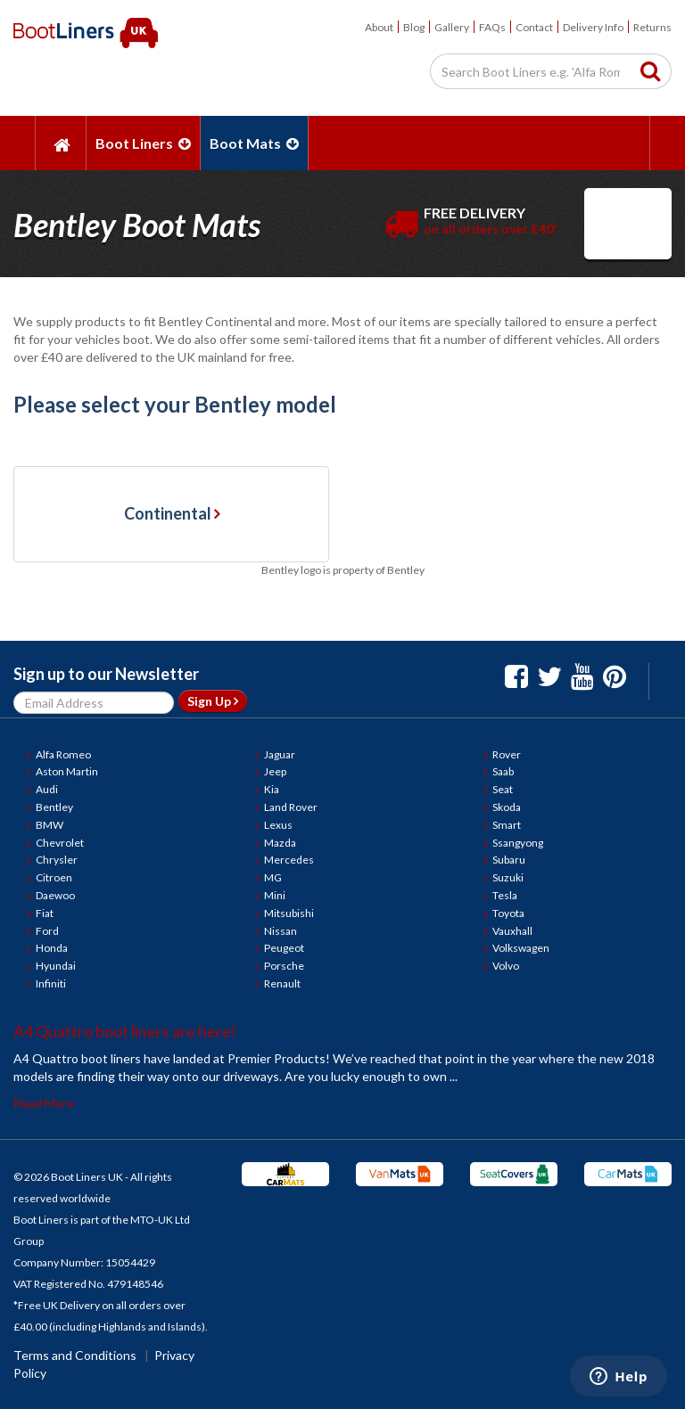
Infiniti (51, 983)
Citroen (54, 877)
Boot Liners (143, 143)
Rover (506, 754)
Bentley (54, 807)
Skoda (506, 807)
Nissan (280, 931)
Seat (502, 789)
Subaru (508, 859)
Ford (47, 931)
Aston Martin (67, 771)
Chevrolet (60, 842)
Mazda (280, 842)
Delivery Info (593, 27)
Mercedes (289, 859)
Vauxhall (512, 931)
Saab (503, 771)
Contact (534, 27)
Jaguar (279, 754)
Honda (52, 947)
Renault (282, 983)
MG (273, 877)
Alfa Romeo (63, 754)
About (379, 27)
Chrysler (57, 859)
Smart (506, 824)
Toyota (508, 913)
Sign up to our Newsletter (106, 674)
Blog (414, 27)
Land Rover (291, 807)
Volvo (505, 965)
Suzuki (508, 877)
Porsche (284, 965)
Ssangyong (517, 842)
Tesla (504, 895)
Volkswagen (520, 947)
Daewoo (55, 895)
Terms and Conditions (74, 1355)
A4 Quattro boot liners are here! (124, 1031)
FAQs (492, 27)
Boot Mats (254, 143)
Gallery (451, 27)
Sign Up (212, 701)
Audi (47, 789)
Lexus (278, 824)
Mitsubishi (289, 913)
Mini (274, 895)
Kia (271, 789)
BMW (49, 824)
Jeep (275, 771)
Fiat (45, 913)
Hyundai (56, 965)
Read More (43, 1102)
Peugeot (284, 947)
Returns (652, 27)
